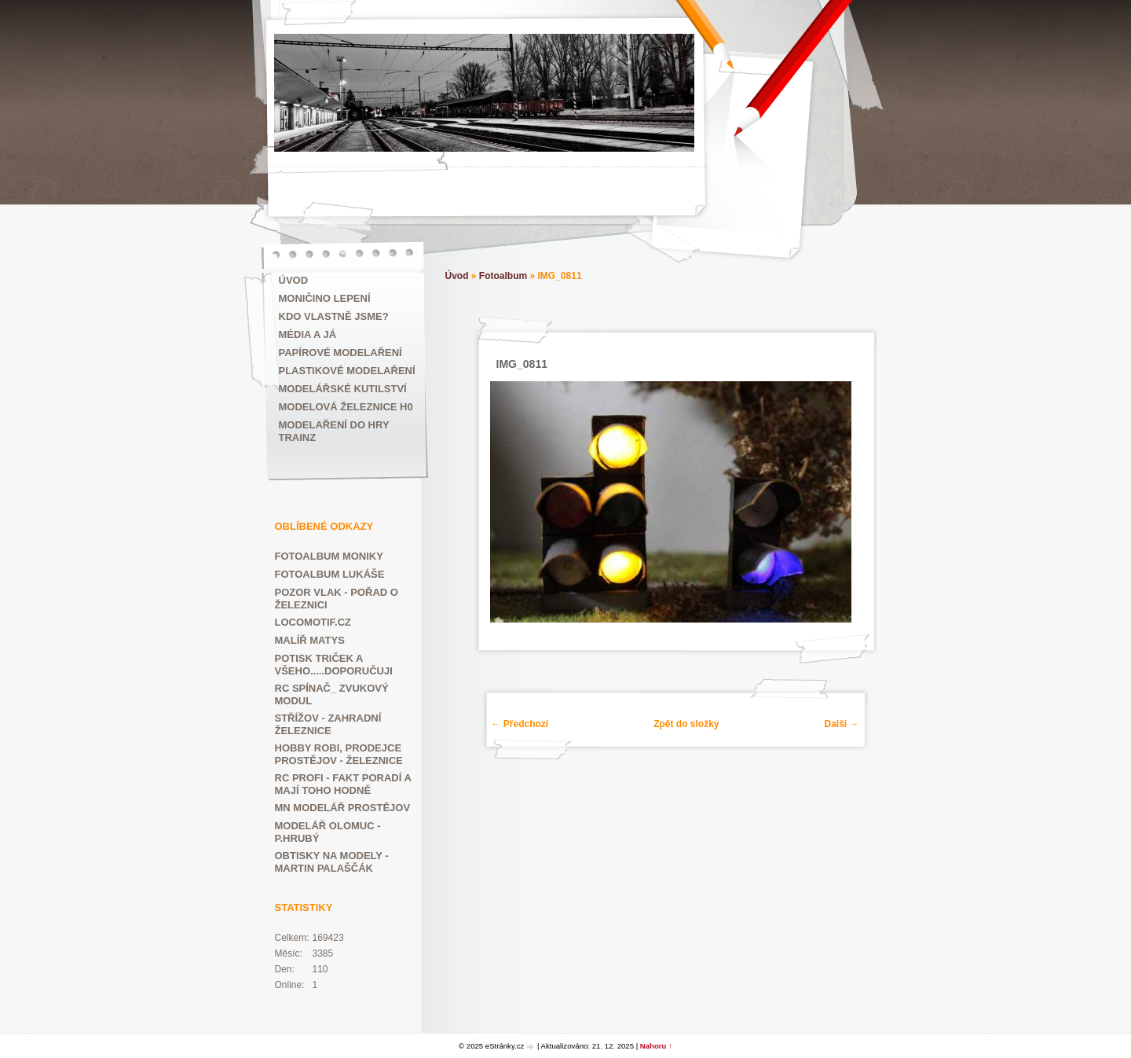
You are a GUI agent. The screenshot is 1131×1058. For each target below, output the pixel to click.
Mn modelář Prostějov (343, 808)
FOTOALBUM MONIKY (329, 556)
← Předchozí (520, 723)
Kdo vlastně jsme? (334, 316)
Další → (841, 723)
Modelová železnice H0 (346, 407)
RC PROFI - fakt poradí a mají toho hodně (343, 784)
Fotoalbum (503, 275)
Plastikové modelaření (347, 371)
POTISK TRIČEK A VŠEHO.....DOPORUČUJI (334, 664)
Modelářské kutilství (343, 389)
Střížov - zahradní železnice (328, 724)
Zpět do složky (686, 723)
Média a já (308, 334)
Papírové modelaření (340, 352)
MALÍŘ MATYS (310, 640)
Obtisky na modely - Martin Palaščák (332, 862)
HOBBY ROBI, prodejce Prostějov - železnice (339, 754)
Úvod (294, 280)
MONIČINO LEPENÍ (325, 298)
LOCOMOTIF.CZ (313, 622)
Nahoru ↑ (656, 1045)
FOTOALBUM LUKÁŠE (330, 574)
